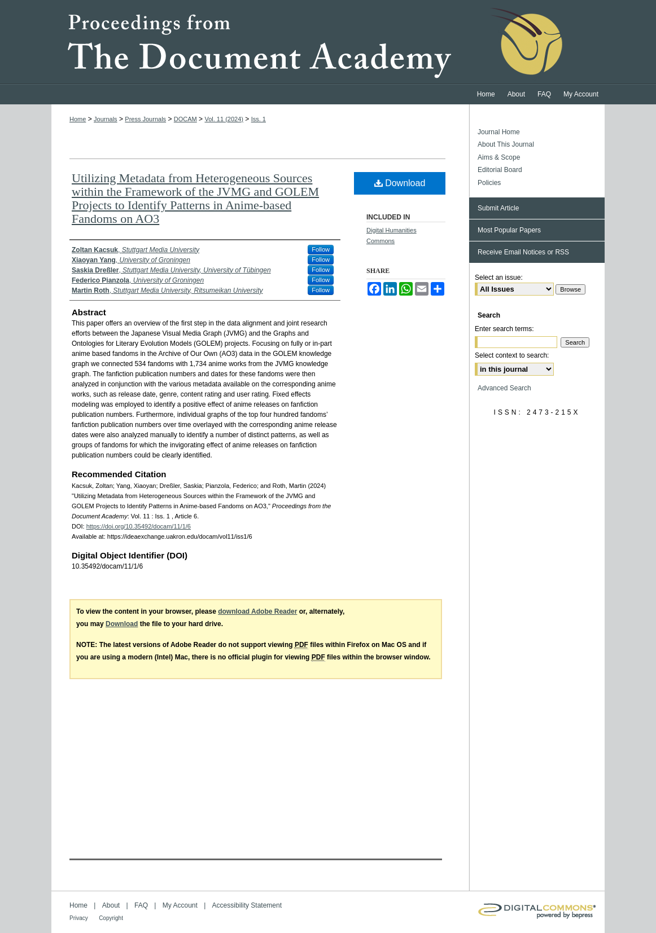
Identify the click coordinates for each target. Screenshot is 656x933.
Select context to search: (512, 355)
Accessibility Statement (247, 905)
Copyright (111, 918)
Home (77, 119)
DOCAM (185, 119)
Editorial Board (500, 170)
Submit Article (498, 208)
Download (400, 183)
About (111, 905)
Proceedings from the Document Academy (328, 42)
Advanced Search (504, 388)
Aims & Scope (499, 157)
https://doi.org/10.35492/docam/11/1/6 (138, 526)
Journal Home (499, 132)
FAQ (141, 905)
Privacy (78, 918)
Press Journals (145, 119)
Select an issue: (499, 277)
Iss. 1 (258, 119)
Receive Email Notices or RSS (523, 252)
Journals (105, 119)
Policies (489, 183)
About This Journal (506, 144)
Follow (321, 249)
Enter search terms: (504, 329)
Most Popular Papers (509, 230)
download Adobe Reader (257, 611)
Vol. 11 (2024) (223, 119)
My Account (180, 905)
